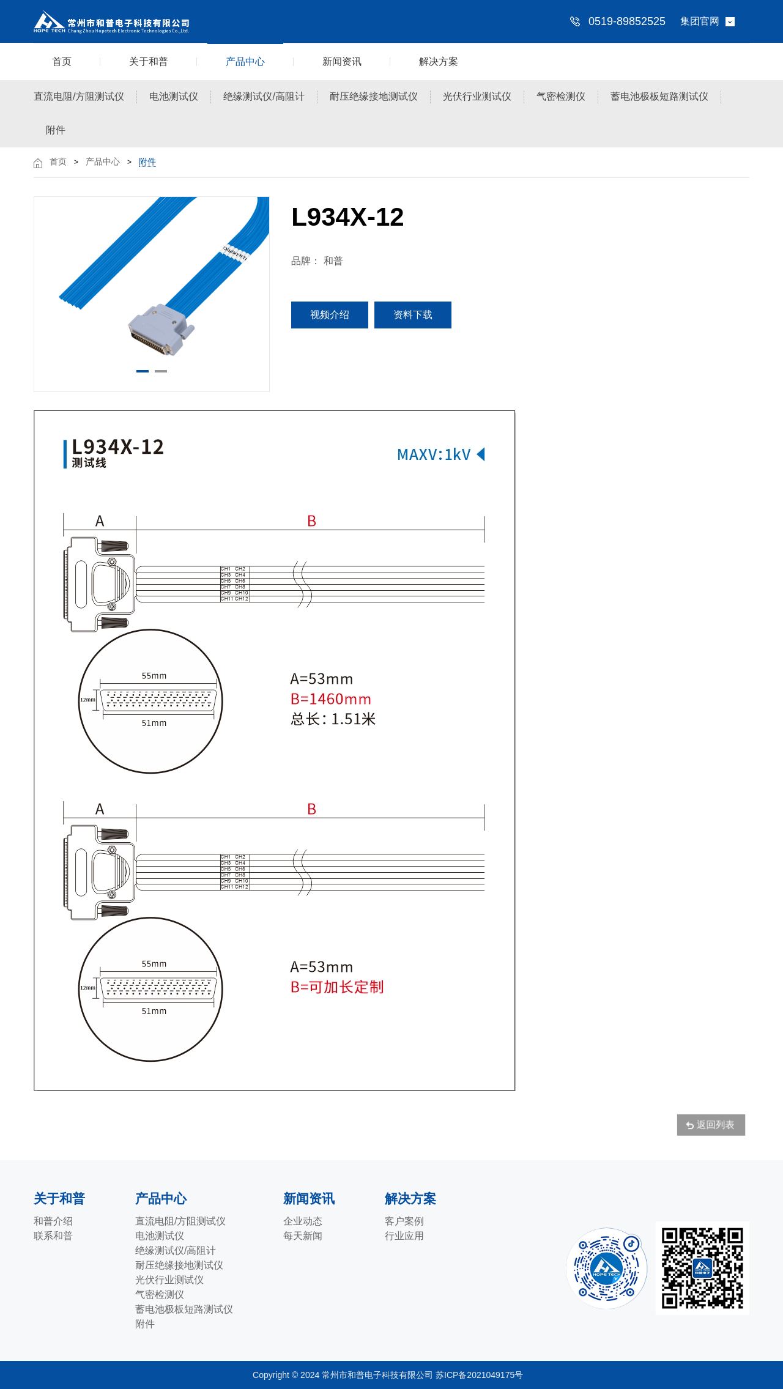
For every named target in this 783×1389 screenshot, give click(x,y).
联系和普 (53, 1236)
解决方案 (438, 61)
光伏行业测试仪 (477, 96)
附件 (55, 130)
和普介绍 (53, 1221)
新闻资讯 (342, 61)
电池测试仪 (173, 96)
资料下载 (412, 314)
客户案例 (404, 1221)
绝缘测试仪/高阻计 (263, 96)
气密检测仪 (560, 96)
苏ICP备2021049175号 (480, 1375)
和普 (333, 261)
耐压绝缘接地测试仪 (374, 96)
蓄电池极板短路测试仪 (659, 96)
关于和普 (148, 61)
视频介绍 (329, 314)
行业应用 (404, 1236)
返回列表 (714, 1127)
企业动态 (302, 1221)
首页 (62, 61)
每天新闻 (302, 1236)
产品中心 (245, 61)
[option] (151, 285)
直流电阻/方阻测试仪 (79, 96)
